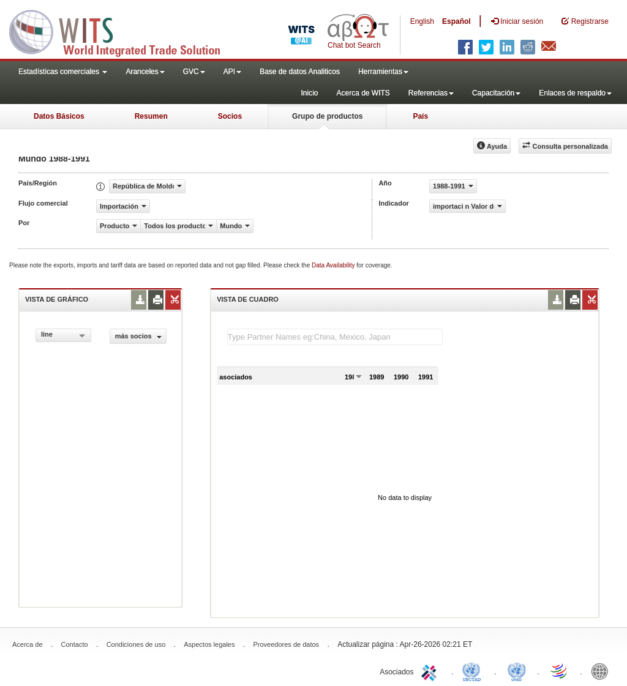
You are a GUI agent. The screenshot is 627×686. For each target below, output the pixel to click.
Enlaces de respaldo (575, 93)
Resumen (151, 116)
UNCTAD (474, 670)
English (422, 21)
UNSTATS (517, 670)
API (232, 71)
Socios (230, 116)
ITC (431, 670)
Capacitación (496, 93)
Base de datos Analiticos (300, 71)
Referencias (431, 93)
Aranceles (145, 71)
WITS (122, 30)
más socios (138, 336)
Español (456, 21)
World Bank (602, 670)
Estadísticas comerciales (62, 71)
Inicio (309, 93)
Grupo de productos (327, 116)
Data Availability (334, 265)
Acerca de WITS (362, 93)
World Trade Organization (559, 670)
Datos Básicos (59, 116)
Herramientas (383, 71)
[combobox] (63, 335)
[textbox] (335, 337)
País (420, 116)
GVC (194, 71)
